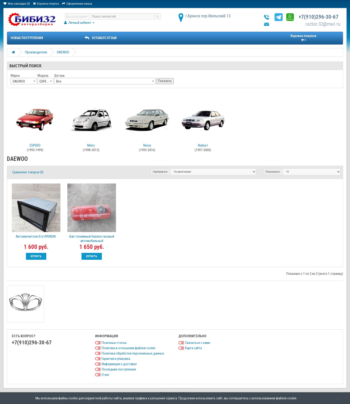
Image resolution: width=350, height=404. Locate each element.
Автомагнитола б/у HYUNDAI (36, 236)
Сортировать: (160, 171)
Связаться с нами (197, 343)
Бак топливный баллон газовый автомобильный (91, 238)
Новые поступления (27, 38)
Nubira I (203, 145)
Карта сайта (193, 348)
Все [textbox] (58, 81)
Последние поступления (119, 369)
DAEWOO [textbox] (19, 81)
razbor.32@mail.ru (323, 24)
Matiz (91, 145)
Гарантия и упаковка (116, 359)
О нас (105, 375)
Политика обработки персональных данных (133, 353)
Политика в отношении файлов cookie (129, 348)
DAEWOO (63, 52)
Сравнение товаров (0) (28, 172)
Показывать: (273, 171)
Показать (165, 81)
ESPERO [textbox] (45, 81)
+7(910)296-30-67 (318, 17)
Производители (36, 52)
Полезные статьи (114, 343)
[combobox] (24, 81)
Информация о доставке (119, 364)
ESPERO (35, 145)
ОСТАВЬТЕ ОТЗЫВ (101, 38)
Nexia (147, 145)
